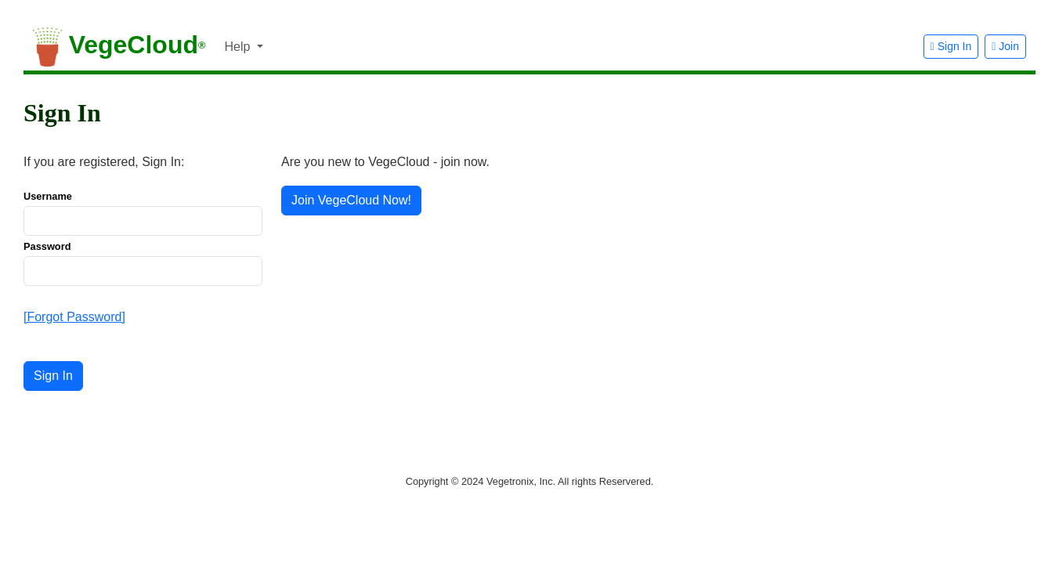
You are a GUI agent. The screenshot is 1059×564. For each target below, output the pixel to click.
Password (46, 246)
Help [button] (238, 46)
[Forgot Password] (74, 317)
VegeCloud (119, 47)
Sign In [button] (951, 46)
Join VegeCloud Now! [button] (351, 200)
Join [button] (1005, 46)
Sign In (53, 375)
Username (47, 196)
